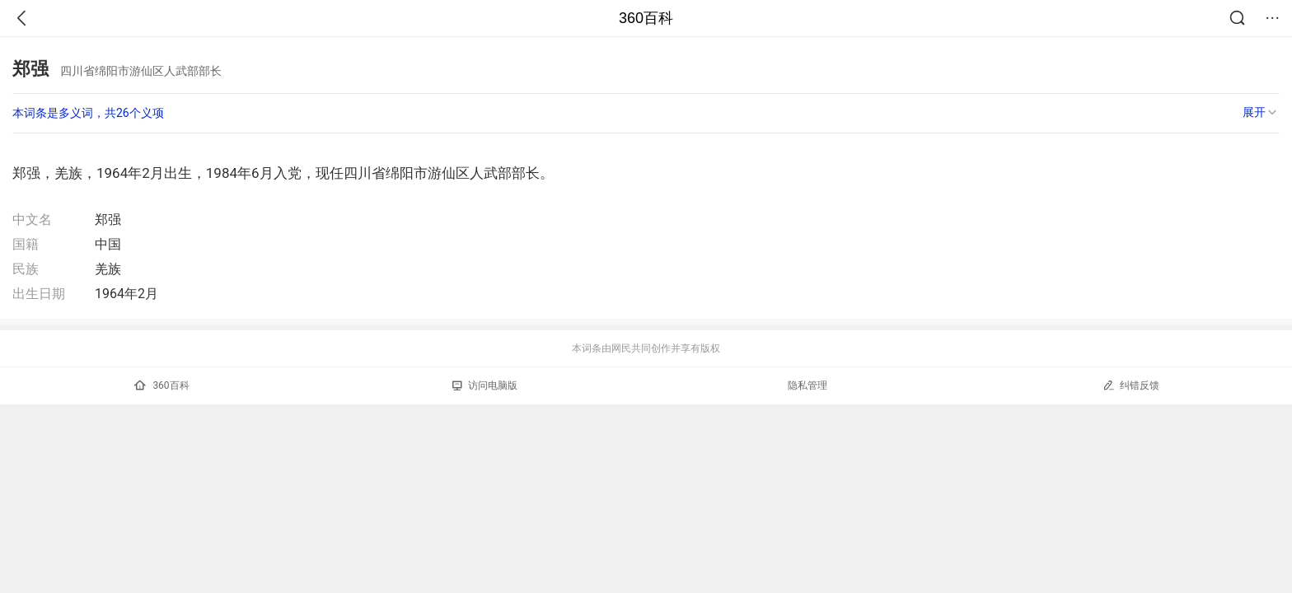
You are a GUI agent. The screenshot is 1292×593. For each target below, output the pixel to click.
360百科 (646, 18)
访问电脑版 (484, 385)
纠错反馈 (1130, 385)
